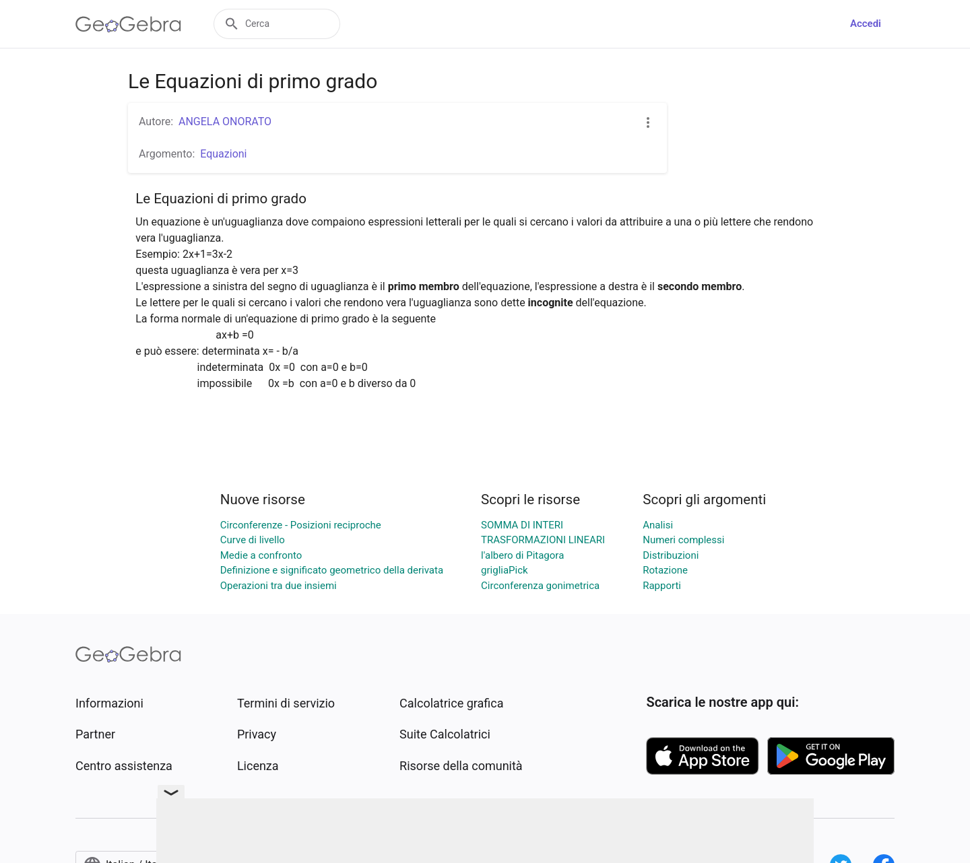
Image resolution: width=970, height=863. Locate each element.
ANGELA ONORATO (225, 121)
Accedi (865, 24)
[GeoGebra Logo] (128, 24)
